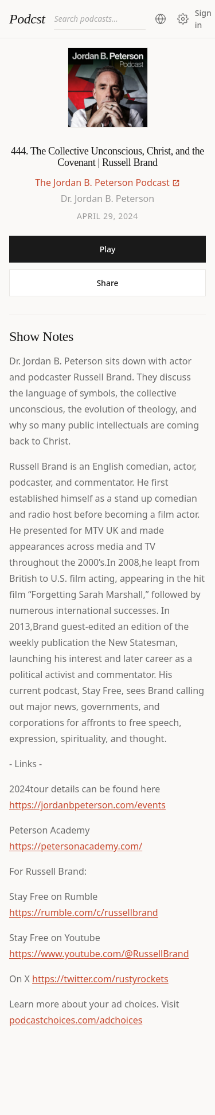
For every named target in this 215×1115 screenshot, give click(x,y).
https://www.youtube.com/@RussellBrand (99, 953)
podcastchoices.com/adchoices (75, 1020)
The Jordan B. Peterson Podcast (102, 182)
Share (107, 282)
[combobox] (100, 19)
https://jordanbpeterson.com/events (87, 805)
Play (108, 249)
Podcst (27, 18)
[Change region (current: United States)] (160, 19)
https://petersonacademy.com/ (75, 846)
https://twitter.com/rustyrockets (100, 979)
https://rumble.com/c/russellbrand (83, 912)
